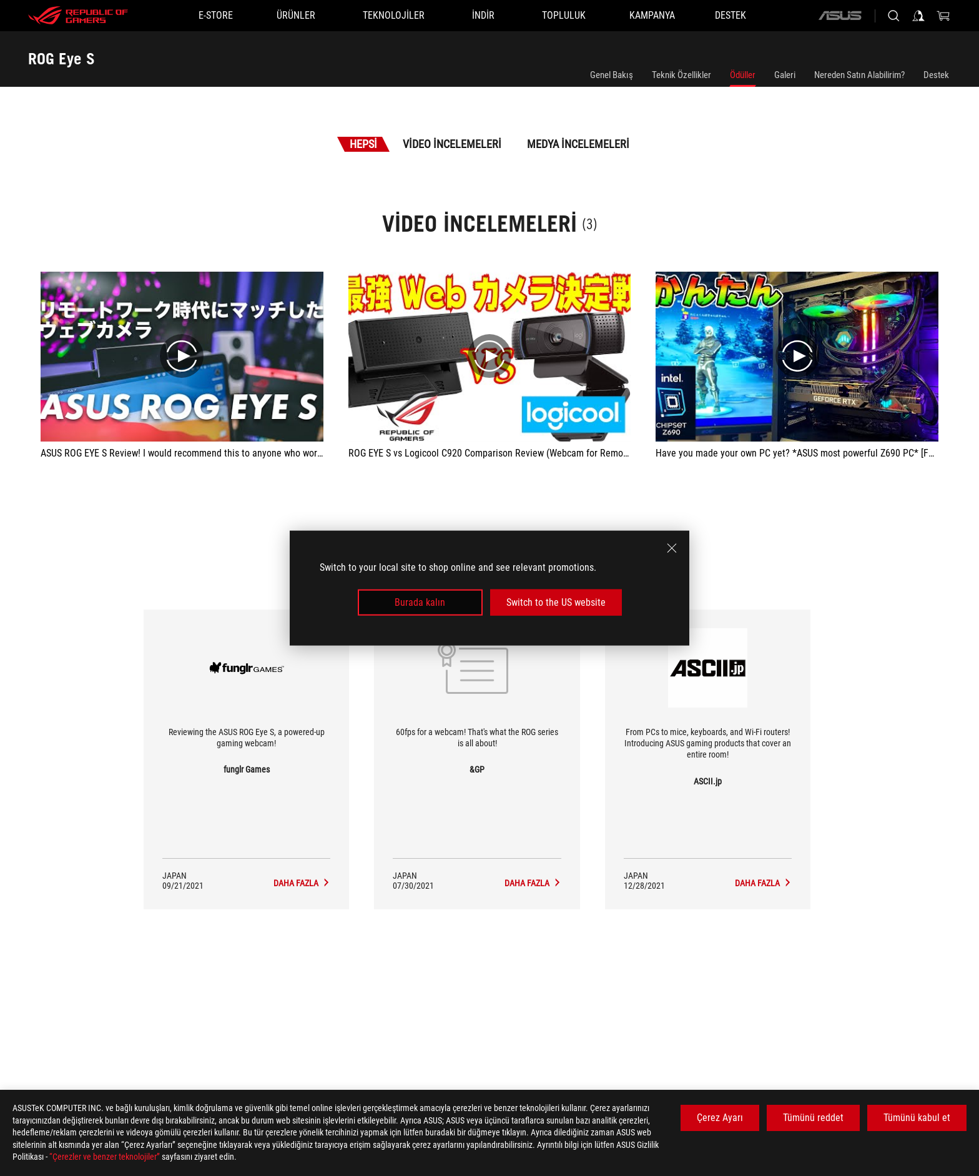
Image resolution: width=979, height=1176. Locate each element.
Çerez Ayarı (720, 1118)
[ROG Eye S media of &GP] (532, 883)
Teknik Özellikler (681, 75)
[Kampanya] (652, 15)
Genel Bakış (611, 75)
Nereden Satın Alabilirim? (859, 75)
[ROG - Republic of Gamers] (78, 15)
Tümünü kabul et (916, 1118)
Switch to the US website (556, 602)
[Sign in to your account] (918, 15)
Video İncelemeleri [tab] (452, 144)
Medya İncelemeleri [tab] (578, 144)
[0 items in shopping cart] (943, 15)
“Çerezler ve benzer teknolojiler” (104, 1157)
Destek (936, 75)
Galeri (784, 75)
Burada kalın (420, 602)
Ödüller (742, 75)
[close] (671, 547)
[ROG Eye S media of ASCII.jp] (763, 883)
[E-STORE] (216, 15)
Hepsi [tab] (363, 144)
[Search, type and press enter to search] (893, 15)
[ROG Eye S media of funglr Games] (301, 883)
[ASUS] (840, 15)
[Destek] (730, 15)
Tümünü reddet (813, 1118)
